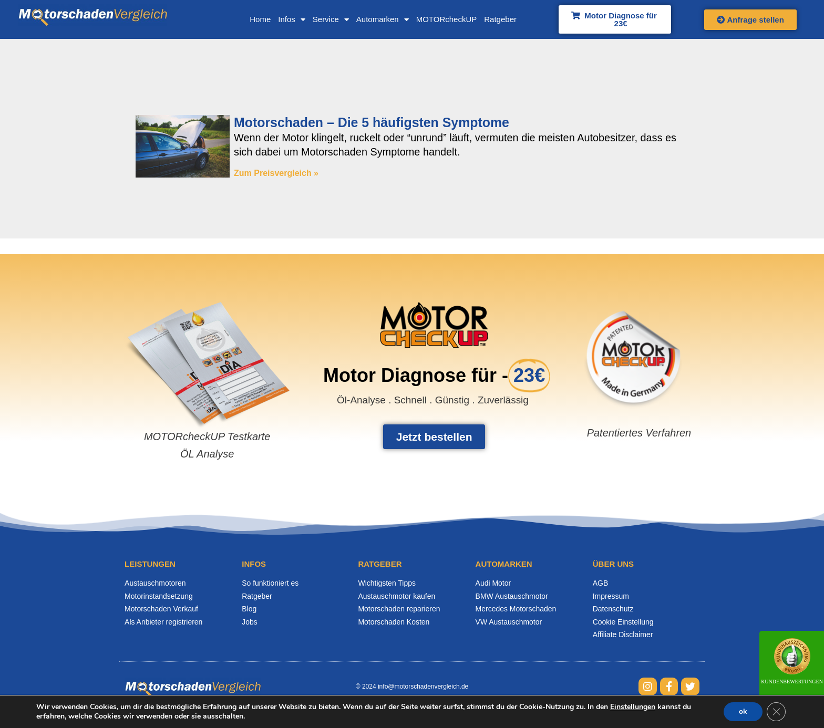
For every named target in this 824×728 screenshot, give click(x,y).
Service (326, 20)
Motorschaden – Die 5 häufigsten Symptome (372, 123)
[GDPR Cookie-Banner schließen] (775, 711)
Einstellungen (633, 707)
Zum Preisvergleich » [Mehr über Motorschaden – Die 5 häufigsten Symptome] (276, 173)
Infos (287, 20)
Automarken (378, 20)
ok (742, 711)
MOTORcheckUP (441, 19)
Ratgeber (496, 19)
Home (255, 19)
